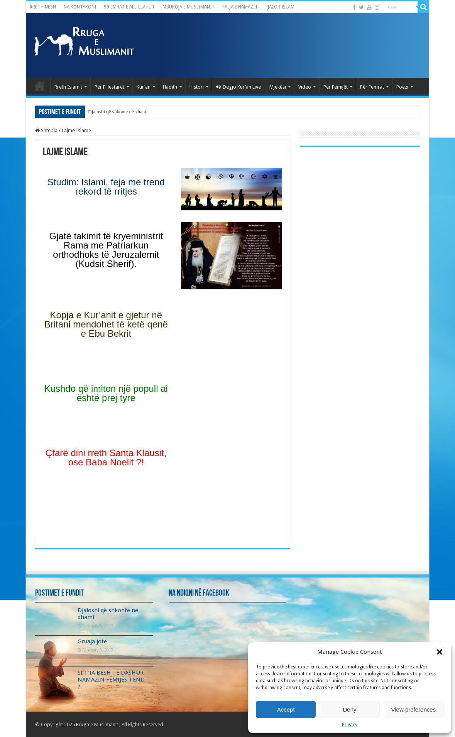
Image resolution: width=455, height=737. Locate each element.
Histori (196, 87)
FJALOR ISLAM (280, 7)
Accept (286, 709)
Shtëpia (46, 130)
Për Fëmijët (335, 87)
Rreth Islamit (68, 87)
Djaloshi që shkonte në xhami (118, 111)
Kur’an (144, 87)
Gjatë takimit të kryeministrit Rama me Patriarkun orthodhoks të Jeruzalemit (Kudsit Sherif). (106, 250)
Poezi (402, 87)
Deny (349, 709)
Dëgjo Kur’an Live (238, 87)
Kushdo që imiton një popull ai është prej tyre (106, 393)
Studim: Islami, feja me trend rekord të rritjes (106, 186)
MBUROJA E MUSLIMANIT (188, 7)
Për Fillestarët (109, 87)
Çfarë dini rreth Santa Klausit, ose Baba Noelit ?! (106, 457)
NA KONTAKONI (80, 7)
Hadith (170, 87)
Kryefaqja (40, 86)
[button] (439, 652)
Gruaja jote (92, 641)
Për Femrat (372, 87)
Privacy (349, 724)
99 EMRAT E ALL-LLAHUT (129, 7)
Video (304, 87)
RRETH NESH (43, 7)
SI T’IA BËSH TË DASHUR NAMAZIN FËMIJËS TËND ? (111, 679)
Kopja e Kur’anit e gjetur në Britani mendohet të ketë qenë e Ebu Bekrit (106, 324)
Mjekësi (277, 87)
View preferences (413, 709)
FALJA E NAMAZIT (240, 7)
